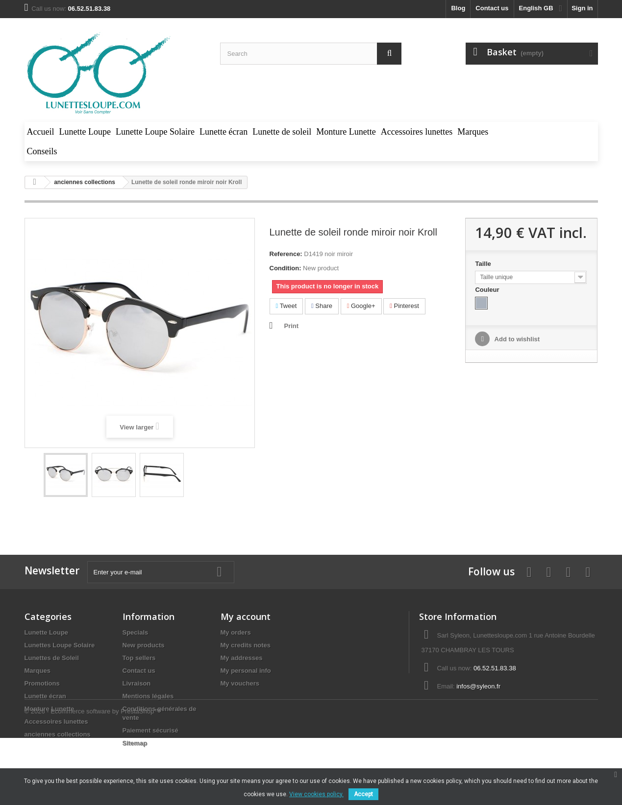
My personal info (246, 670)
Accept (363, 794)
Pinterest (404, 305)
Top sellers (139, 658)
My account (246, 616)
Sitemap (135, 743)
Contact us (491, 8)
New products (144, 645)
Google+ (361, 305)
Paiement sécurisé (150, 730)
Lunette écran (45, 696)
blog (458, 8)
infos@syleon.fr (478, 686)
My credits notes (246, 645)
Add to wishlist (516, 339)
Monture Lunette (50, 708)
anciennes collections (58, 734)
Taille (484, 263)
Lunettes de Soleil (52, 658)
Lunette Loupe (47, 632)
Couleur (488, 289)
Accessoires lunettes (56, 721)
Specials (136, 632)
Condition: (285, 268)
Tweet (286, 305)
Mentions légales (148, 696)
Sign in (582, 8)
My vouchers (240, 683)
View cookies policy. (316, 794)
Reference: (286, 254)
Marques (37, 670)
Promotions (42, 683)
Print (291, 326)
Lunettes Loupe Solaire (60, 645)
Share (321, 305)
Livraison (137, 683)
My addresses (242, 658)
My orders (236, 632)
